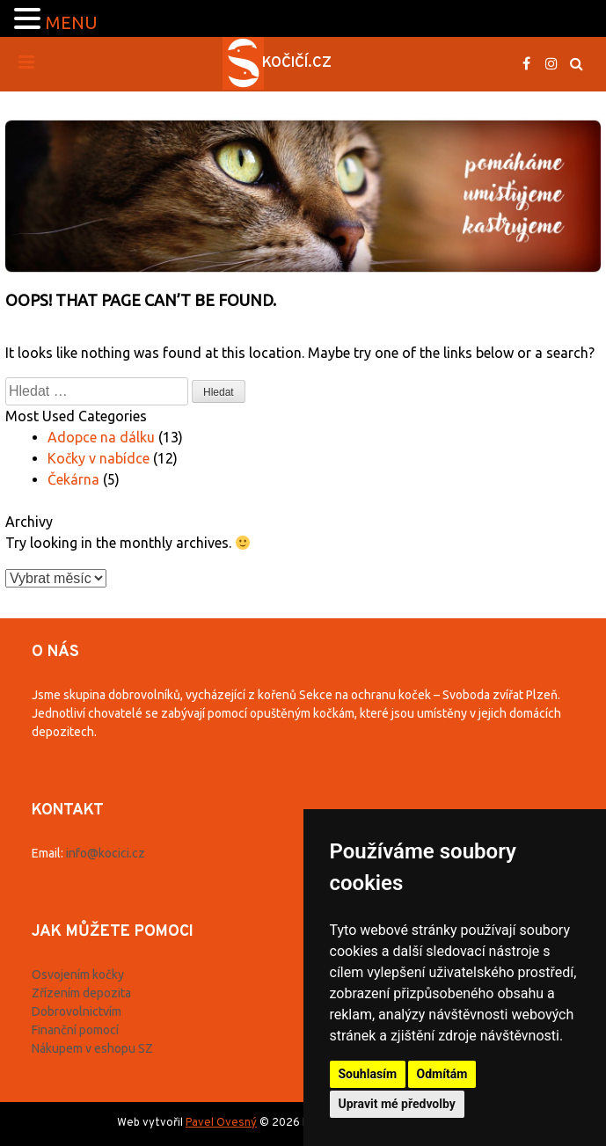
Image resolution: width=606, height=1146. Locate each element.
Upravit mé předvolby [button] (397, 1104)
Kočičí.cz (297, 63)
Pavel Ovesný (221, 1123)
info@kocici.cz (105, 853)
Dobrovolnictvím (76, 1011)
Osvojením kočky (78, 974)
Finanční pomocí (75, 1030)
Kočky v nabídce (98, 458)
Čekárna (73, 479)
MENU (72, 22)
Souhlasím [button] (368, 1074)
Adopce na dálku (101, 437)
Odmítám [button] (442, 1074)
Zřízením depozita (81, 993)
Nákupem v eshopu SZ (92, 1048)
